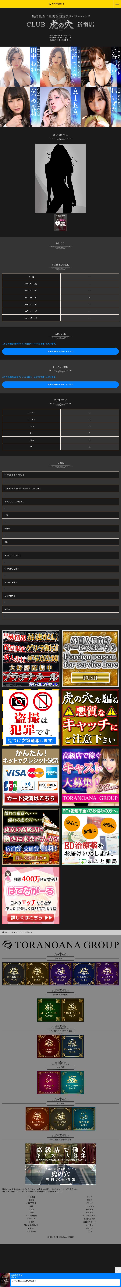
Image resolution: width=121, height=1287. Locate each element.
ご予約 (31, 1212)
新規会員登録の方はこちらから (60, 351)
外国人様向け (89, 1219)
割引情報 (89, 1209)
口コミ (89, 1231)
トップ (89, 1197)
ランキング (89, 1206)
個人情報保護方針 (31, 1225)
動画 (31, 1206)
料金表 (31, 1209)
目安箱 (31, 1222)
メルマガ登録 (31, 1216)
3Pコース (31, 1219)
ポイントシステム (89, 1216)
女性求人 (89, 1225)
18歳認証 (31, 1197)
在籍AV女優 (31, 1203)
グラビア (89, 1203)
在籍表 (89, 1200)
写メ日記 (89, 1228)
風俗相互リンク (89, 1222)
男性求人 (31, 1228)
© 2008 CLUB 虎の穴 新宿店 (60, 1237)
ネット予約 (31, 1231)
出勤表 (31, 1200)
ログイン (89, 1212)
